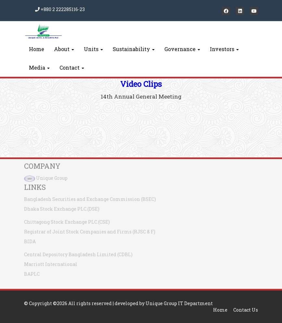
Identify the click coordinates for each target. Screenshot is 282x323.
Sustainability (134, 49)
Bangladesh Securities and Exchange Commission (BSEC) (90, 198)
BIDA (30, 240)
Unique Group (52, 176)
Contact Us (245, 310)
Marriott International (50, 263)
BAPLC (32, 272)
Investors (224, 49)
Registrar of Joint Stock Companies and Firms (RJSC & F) (89, 230)
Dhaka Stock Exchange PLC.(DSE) (61, 207)
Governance (182, 49)
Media (39, 67)
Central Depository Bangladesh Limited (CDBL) (78, 253)
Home (36, 49)
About (64, 49)
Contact (71, 67)
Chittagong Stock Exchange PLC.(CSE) (67, 220)
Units (93, 49)
